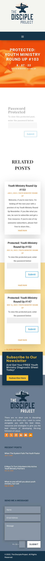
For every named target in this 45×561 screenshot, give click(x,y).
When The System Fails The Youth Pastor (22, 453)
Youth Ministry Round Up (24, 69)
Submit (30, 134)
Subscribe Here (17, 378)
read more (22, 234)
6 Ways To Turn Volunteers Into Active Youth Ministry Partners (21, 468)
